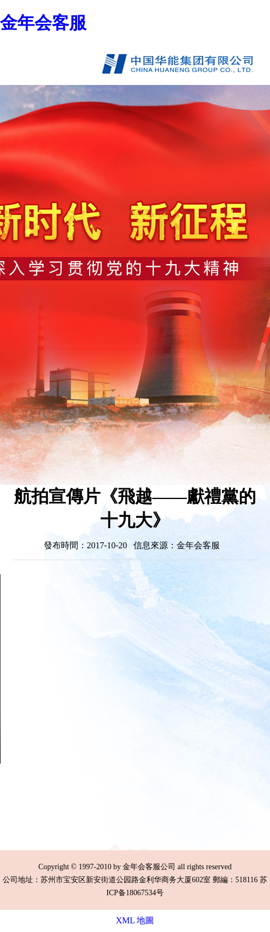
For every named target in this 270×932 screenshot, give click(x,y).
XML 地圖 (135, 920)
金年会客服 (43, 22)
